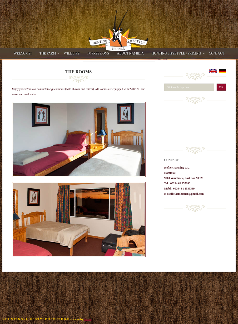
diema (87, 319)
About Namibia (130, 53)
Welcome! (22, 53)
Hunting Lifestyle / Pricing (176, 55)
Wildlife (71, 53)
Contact (216, 53)
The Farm (47, 55)
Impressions (98, 53)
